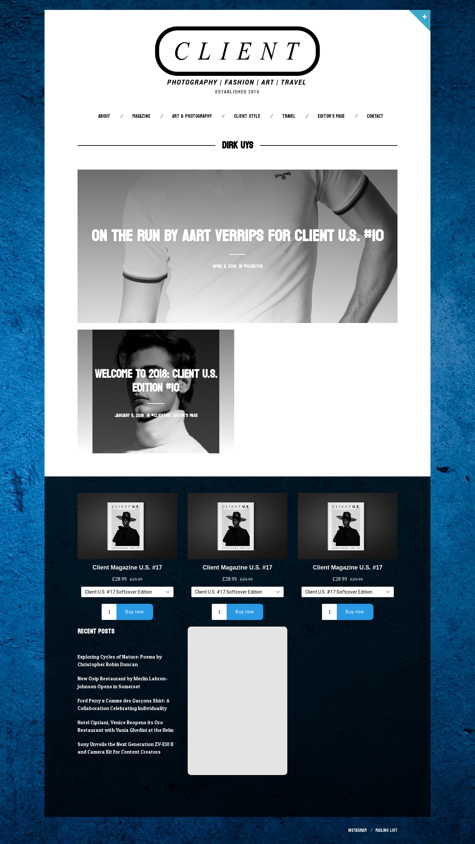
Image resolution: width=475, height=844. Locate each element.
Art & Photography (192, 116)
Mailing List (386, 830)
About (104, 116)
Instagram (357, 830)
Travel (289, 116)
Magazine (141, 116)
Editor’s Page (331, 116)
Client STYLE (247, 116)
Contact (375, 116)
